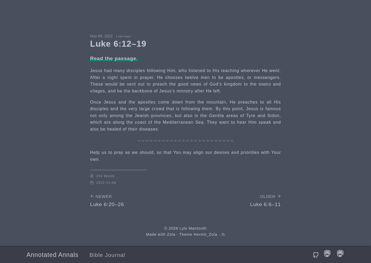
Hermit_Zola (205, 234)
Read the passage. (114, 58)
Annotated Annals (52, 254)
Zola (171, 234)
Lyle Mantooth (192, 228)
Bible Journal (107, 255)
